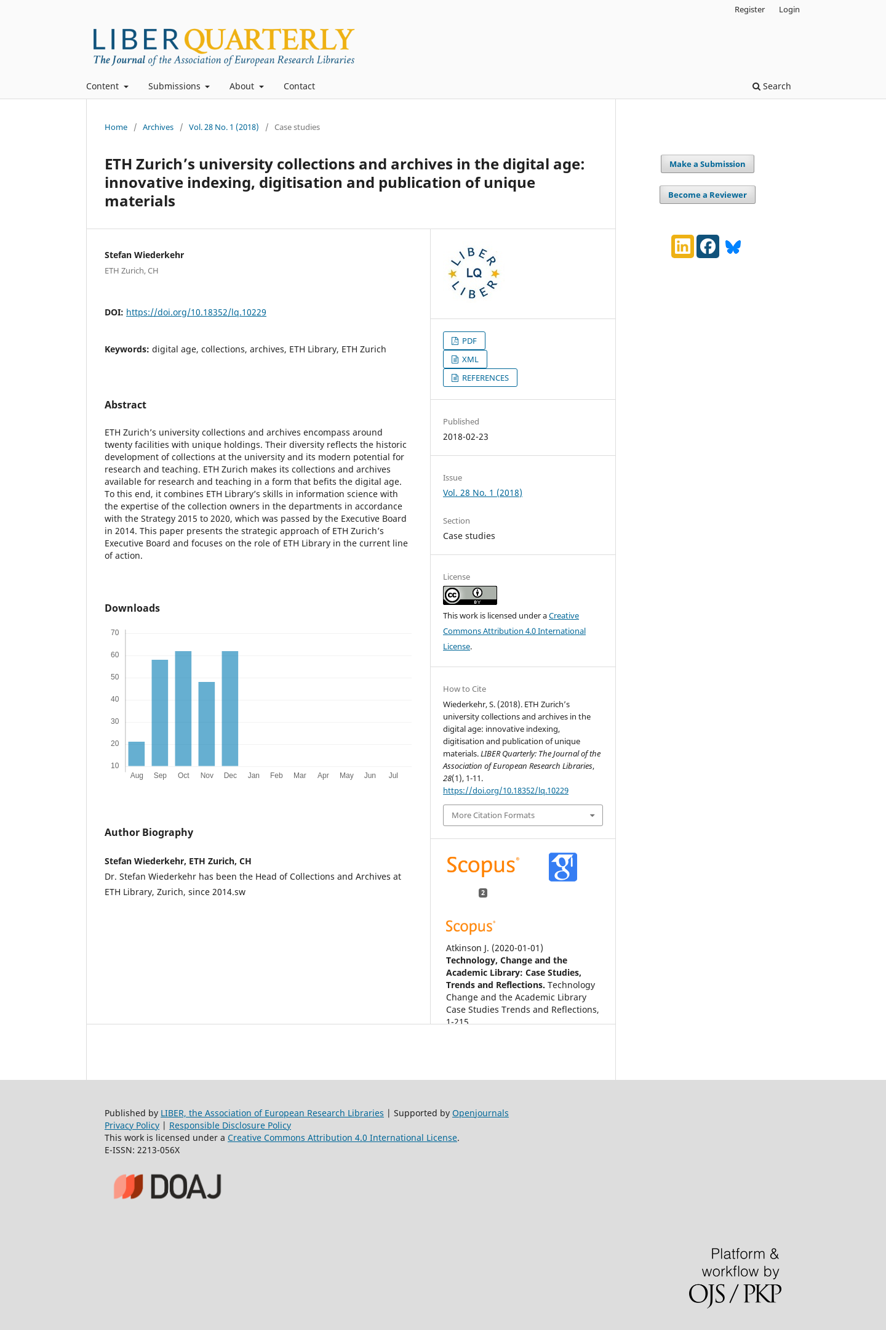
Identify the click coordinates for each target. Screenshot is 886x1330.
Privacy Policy (132, 1125)
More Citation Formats (493, 815)
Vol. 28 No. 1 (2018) (224, 126)
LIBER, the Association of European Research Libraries (272, 1113)
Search (771, 86)
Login (789, 9)
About (243, 86)
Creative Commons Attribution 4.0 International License (514, 631)
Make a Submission (707, 163)
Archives (158, 126)
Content (103, 86)
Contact (299, 86)
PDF (468, 340)
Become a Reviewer (707, 194)
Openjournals (480, 1113)
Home (116, 126)
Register (750, 9)
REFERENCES (484, 377)
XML (469, 359)
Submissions (175, 86)
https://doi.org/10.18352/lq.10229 (196, 312)
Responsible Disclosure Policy (230, 1125)
